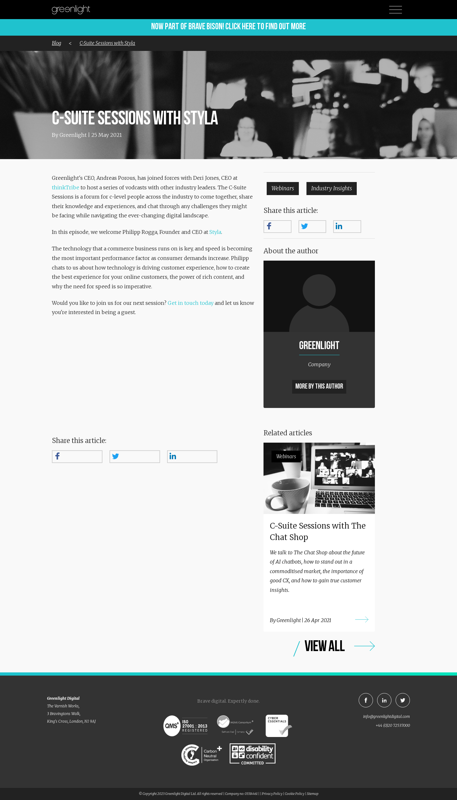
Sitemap (313, 794)
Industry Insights (331, 188)
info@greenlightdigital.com (386, 716)
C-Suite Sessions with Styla (107, 43)
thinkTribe (65, 187)
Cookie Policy (294, 794)
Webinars (282, 188)
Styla (215, 232)
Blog (56, 43)
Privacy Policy (272, 794)
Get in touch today (191, 303)
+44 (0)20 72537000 (393, 725)
